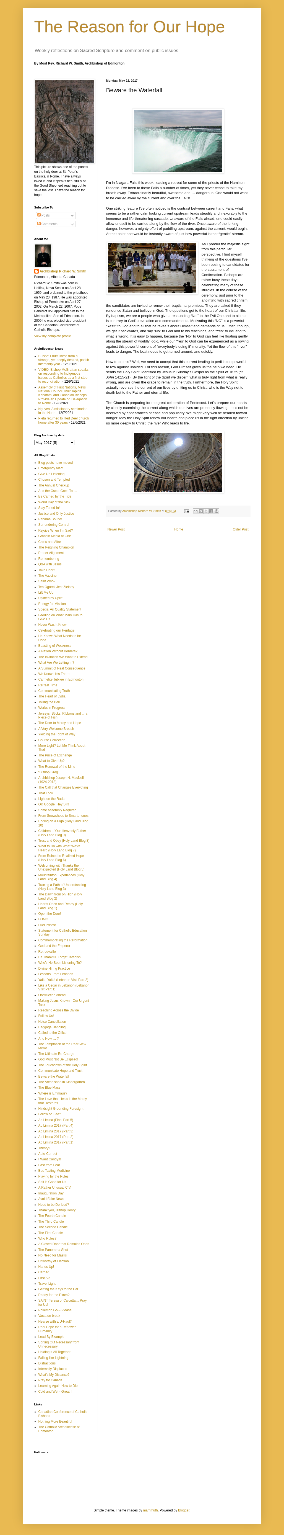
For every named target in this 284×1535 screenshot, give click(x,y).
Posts (43, 215)
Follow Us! (46, 1016)
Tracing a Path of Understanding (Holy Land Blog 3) (62, 887)
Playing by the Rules (53, 1176)
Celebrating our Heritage (56, 630)
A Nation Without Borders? (57, 651)
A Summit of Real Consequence (61, 668)
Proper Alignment (51, 553)
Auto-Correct (47, 1154)
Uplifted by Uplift (50, 598)
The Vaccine (47, 576)
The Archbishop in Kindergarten (61, 1082)
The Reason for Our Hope (129, 26)
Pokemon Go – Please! (55, 1310)
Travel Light (47, 1284)
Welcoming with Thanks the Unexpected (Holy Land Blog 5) (61, 867)
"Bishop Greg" (48, 772)
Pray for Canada (50, 1380)
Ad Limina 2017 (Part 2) (56, 1137)
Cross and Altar (49, 542)
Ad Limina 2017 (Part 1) (56, 1142)
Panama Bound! (50, 519)
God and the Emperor (54, 946)
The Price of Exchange (55, 755)
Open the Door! (49, 914)
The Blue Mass (49, 1088)
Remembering (48, 559)
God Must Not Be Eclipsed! (58, 1059)
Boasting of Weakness (54, 646)
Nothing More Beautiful (55, 1421)
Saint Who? (47, 581)
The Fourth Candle (52, 1216)
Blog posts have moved (55, 463)
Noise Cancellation (52, 1022)
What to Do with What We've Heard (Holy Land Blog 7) (59, 848)
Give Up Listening (51, 474)
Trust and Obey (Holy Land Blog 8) (64, 841)
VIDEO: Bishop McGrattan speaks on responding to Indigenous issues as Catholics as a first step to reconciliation (63, 375)
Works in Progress (52, 708)
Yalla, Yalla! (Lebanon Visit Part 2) (63, 980)
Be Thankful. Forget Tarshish (59, 957)
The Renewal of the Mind (56, 767)
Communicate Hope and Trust (60, 1071)
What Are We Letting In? (56, 663)
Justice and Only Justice (56, 514)
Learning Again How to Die (58, 1386)
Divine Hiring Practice (54, 968)
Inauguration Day (51, 1193)
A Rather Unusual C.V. (55, 1187)
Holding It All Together (54, 1352)
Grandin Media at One (54, 536)
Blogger (183, 1510)
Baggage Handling (52, 1027)
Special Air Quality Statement (59, 609)
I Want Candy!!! (49, 1159)
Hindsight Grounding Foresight (61, 1109)
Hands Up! (46, 1267)
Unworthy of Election (53, 1261)
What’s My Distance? (53, 1375)
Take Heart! (46, 570)
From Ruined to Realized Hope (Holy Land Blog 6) (61, 858)
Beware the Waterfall (53, 1076)
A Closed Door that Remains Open (63, 1244)
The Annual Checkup (53, 485)
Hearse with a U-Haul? (55, 1321)
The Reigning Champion (56, 547)
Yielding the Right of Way (56, 734)
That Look (45, 793)
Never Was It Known (53, 625)
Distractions (47, 1363)
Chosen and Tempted (54, 479)
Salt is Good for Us (52, 1182)
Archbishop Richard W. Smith (63, 271)
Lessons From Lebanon (55, 974)
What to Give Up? (51, 761)
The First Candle (50, 1233)
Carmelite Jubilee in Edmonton (61, 679)
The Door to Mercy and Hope (59, 723)
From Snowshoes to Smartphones (63, 816)
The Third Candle (51, 1222)
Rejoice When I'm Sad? (55, 530)
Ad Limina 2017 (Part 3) (56, 1131)
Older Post (241, 529)
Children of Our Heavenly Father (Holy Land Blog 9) (62, 833)
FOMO (43, 919)
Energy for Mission (52, 604)
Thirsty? (44, 1148)
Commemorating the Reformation (62, 940)
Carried (43, 1272)
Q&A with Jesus (50, 564)
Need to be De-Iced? (53, 1205)
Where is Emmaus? (52, 1093)
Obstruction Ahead (52, 995)
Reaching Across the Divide (58, 1010)
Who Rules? (47, 1238)
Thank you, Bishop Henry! (57, 1210)
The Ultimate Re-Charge (56, 1054)
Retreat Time (48, 685)
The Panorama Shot (53, 1250)
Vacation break (49, 1316)
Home (178, 529)
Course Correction (51, 740)
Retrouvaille (47, 952)
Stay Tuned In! (49, 508)
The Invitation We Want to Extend (63, 657)
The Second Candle (53, 1227)
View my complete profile (52, 336)
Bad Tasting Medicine (54, 1171)
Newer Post (116, 529)
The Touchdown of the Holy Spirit (62, 1065)
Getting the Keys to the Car (58, 1289)
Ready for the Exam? (54, 1295)
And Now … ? (48, 1038)
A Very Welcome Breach (56, 729)
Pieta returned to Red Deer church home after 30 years (63, 420)
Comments (47, 224)
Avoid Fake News (51, 1199)
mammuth (150, 1510)
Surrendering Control (53, 525)
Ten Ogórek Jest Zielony (56, 587)
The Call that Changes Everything (63, 787)
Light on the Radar (52, 799)
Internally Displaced (52, 1369)
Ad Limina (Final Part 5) (55, 1120)
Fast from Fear (49, 1165)
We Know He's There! (54, 674)
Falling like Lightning (53, 1358)
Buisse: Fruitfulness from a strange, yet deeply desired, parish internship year (63, 360)
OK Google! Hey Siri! (53, 804)
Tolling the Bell (49, 702)
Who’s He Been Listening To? (60, 963)
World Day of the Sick (54, 502)
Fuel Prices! (47, 925)
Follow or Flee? (49, 1114)
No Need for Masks (52, 1255)
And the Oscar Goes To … (57, 491)
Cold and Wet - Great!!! (55, 1392)
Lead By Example (51, 1337)
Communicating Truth (54, 691)
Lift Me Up (46, 592)
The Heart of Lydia (52, 696)
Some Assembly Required (57, 810)
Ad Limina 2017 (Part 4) (56, 1125)
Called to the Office (52, 1033)
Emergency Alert (50, 468)
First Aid (44, 1278)
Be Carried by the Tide (54, 496)
